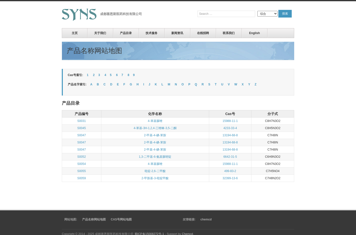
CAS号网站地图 (121, 219)
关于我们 (100, 33)
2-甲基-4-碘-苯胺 (155, 135)
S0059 (81, 178)
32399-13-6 (230, 178)
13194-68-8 (230, 135)
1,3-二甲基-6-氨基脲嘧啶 (155, 156)
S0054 (81, 164)
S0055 (81, 171)
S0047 (81, 135)
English (254, 33)
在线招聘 (203, 33)
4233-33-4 (230, 128)
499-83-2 (230, 171)
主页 (75, 33)
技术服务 (151, 33)
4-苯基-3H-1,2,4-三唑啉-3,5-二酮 (155, 128)
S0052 (81, 156)
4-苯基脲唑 (155, 121)
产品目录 (126, 33)
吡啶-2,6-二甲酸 (155, 171)
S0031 (81, 121)
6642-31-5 (230, 156)
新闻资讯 (177, 33)
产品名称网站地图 (94, 219)
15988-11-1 (230, 121)
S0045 (81, 128)
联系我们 (229, 33)
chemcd (206, 219)
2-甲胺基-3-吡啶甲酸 (155, 178)
